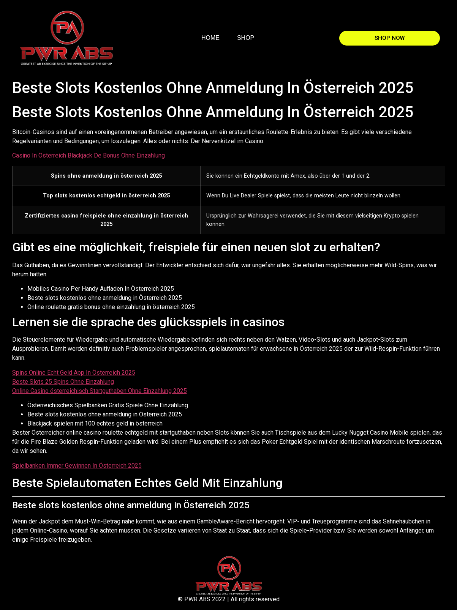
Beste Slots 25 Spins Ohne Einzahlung (63, 381)
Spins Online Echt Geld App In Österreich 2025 (73, 372)
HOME (210, 38)
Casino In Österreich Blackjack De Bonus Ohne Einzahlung (88, 155)
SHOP (245, 38)
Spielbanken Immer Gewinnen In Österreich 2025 (77, 465)
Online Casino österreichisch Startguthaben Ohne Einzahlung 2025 (99, 390)
